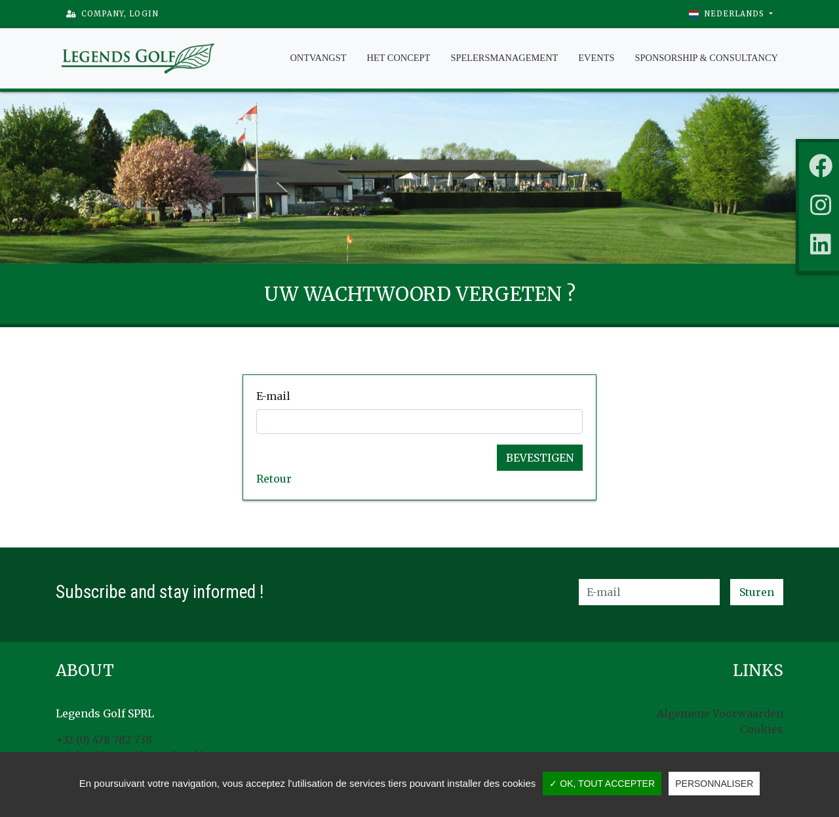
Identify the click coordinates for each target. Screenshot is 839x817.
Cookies (761, 729)
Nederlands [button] (728, 13)
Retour (274, 478)
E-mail (273, 396)
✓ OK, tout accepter (602, 783)
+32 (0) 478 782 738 (104, 739)
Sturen (756, 592)
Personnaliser (714, 783)
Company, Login (112, 13)
